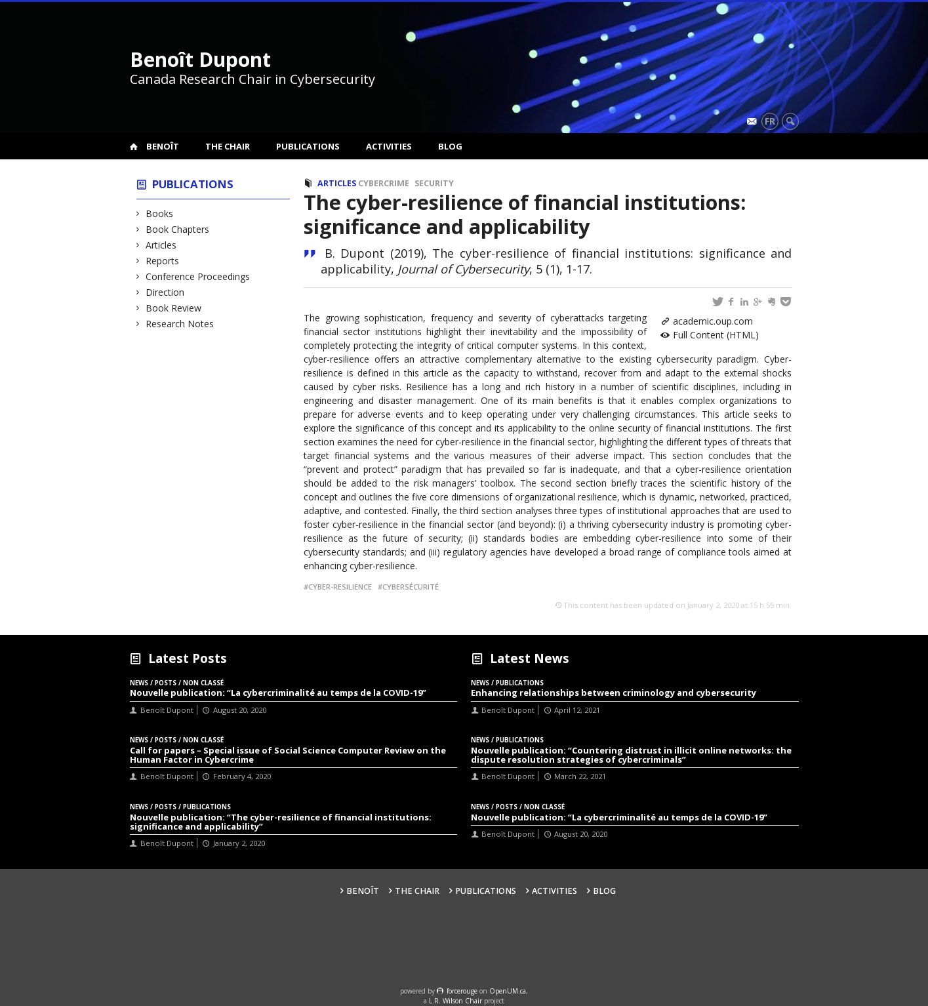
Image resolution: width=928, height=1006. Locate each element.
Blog (450, 146)
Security (434, 183)
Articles (161, 245)
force (462, 991)
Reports (162, 260)
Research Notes (180, 323)
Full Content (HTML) (716, 335)
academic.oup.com (713, 321)
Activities (389, 146)
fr (770, 121)
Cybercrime (383, 183)
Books (159, 213)
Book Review (173, 308)
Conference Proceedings (198, 276)
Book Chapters (177, 229)
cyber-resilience (340, 587)
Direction (165, 292)
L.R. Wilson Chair (455, 1000)
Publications (308, 146)
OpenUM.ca (507, 991)
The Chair (227, 146)
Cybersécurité (410, 587)
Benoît (162, 146)
